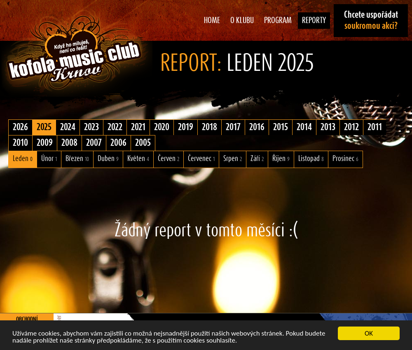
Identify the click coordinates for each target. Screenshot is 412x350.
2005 (143, 143)
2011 (375, 127)
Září (257, 158)
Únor (49, 158)
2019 (185, 127)
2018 (209, 127)
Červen (168, 158)
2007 (94, 143)
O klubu (242, 20)
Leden (23, 158)
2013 (328, 127)
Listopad (311, 158)
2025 (44, 127)
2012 (351, 127)
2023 (91, 127)
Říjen (281, 158)
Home (212, 20)
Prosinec (345, 158)
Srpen (232, 158)
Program (278, 20)
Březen (77, 158)
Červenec (201, 158)
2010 (20, 143)
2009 (45, 143)
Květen (138, 158)
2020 (161, 127)
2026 (20, 127)
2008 (69, 143)
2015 (280, 127)
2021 (138, 127)
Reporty (314, 20)
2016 (257, 127)
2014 (304, 127)
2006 (118, 143)
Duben (108, 158)
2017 (233, 127)
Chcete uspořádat (371, 20)
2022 (115, 127)
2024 (67, 127)
